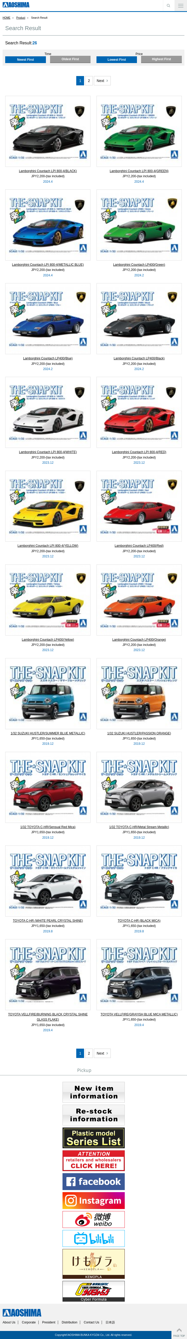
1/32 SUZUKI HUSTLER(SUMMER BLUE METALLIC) (48, 733)
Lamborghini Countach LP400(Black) (139, 358)
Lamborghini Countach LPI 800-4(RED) (139, 452)
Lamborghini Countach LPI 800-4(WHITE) (48, 452)
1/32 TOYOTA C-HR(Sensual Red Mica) (47, 827)
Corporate (29, 1322)
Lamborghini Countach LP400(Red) (139, 546)
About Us (9, 1322)
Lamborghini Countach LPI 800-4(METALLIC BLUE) (48, 265)
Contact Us (91, 1322)
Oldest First (70, 59)
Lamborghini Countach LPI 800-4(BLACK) (48, 171)
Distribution (69, 1322)
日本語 (110, 1322)
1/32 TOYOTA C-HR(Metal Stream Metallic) (139, 827)
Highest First (161, 59)
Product (20, 17)
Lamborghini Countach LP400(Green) (139, 265)
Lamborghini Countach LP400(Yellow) (48, 639)
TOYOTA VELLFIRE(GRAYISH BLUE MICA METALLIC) (139, 1014)
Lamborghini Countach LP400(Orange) (139, 639)
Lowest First (117, 60)
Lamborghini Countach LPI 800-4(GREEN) (139, 171)
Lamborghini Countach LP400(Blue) (48, 358)
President (49, 1322)
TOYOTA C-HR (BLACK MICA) (139, 921)
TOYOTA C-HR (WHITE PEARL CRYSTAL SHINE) (48, 921)
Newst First (25, 60)
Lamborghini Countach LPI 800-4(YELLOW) (48, 546)
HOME (6, 17)
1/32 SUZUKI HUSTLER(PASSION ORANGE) (139, 733)
